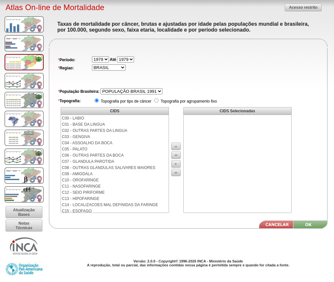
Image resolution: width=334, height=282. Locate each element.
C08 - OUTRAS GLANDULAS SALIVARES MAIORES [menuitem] (109, 167)
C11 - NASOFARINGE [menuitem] (81, 186)
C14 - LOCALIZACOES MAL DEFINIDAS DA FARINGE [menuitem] (110, 205)
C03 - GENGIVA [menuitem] (76, 136)
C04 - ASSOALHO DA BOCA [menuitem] (87, 143)
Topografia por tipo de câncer (126, 101)
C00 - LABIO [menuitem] (73, 118)
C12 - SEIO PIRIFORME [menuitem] (83, 192)
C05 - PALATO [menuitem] (74, 149)
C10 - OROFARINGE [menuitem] (80, 180)
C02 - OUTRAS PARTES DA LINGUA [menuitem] (94, 130)
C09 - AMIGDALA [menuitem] (77, 174)
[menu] (115, 164)
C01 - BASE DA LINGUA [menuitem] (83, 124)
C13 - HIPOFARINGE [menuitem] (80, 198)
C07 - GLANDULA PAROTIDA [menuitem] (88, 161)
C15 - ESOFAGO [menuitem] (77, 211)
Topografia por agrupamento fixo (188, 101)
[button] (303, 7)
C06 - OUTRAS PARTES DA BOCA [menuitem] (93, 155)
